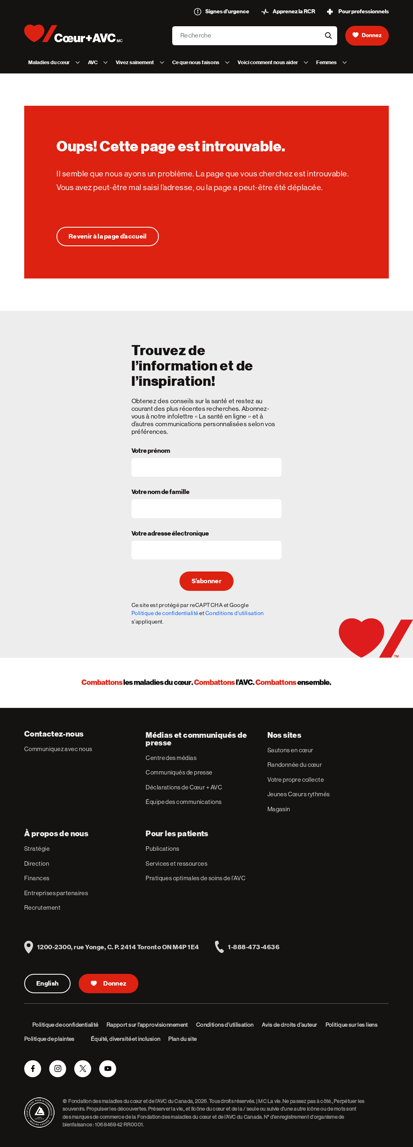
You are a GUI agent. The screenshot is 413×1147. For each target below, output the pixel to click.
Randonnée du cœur (294, 764)
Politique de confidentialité (164, 613)
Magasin (278, 809)
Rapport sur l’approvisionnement (147, 1024)
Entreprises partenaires (56, 893)
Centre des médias (171, 757)
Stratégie (37, 848)
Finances (37, 878)
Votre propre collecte (295, 779)
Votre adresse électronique (170, 534)
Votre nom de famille (160, 492)
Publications (162, 848)
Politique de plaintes (49, 1039)
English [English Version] (47, 984)
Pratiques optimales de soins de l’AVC (196, 878)
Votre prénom (150, 451)
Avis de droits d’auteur (289, 1024)
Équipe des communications (183, 801)
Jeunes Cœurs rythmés (298, 794)
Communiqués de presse (179, 772)
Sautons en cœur (290, 750)
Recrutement (42, 907)
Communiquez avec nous (58, 748)
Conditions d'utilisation (234, 613)
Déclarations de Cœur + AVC (184, 787)
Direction (36, 863)
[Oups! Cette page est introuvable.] (107, 236)
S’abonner (206, 581)
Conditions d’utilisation (225, 1024)
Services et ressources (176, 863)
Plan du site (182, 1039)
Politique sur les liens (351, 1024)
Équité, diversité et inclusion (126, 1039)
